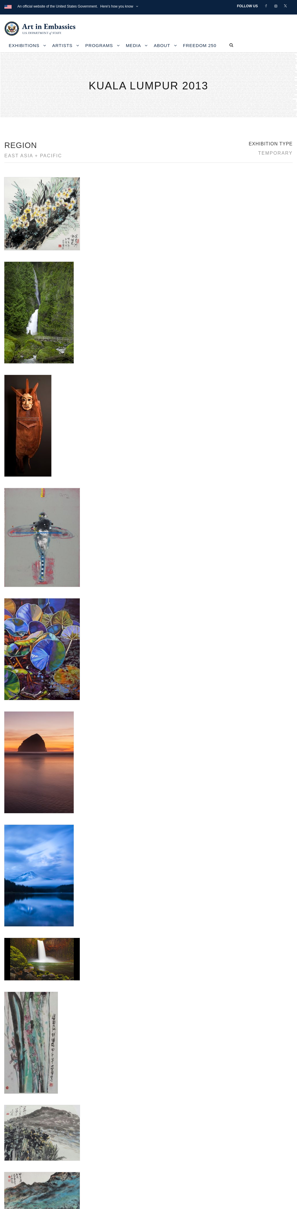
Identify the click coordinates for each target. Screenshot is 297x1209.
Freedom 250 (199, 45)
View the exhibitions (226, 1116)
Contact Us (23, 1122)
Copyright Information (34, 1149)
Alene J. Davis (17, 859)
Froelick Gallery (93, 852)
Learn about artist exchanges (235, 1129)
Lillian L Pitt (14, 873)
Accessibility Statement (36, 1135)
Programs (99, 45)
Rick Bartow (15, 894)
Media (133, 45)
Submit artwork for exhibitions (235, 1155)
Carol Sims (14, 866)
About (162, 45)
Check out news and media (233, 1142)
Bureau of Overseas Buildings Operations (55, 1162)
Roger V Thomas (19, 900)
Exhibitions (24, 45)
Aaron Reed (15, 852)
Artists (62, 45)
